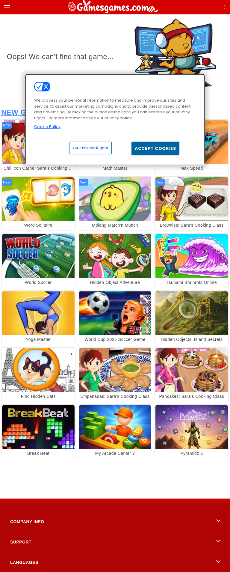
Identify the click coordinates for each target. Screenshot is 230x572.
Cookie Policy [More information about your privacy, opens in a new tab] (47, 127)
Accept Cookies (155, 148)
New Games (24, 112)
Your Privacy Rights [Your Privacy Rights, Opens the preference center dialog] (90, 147)
